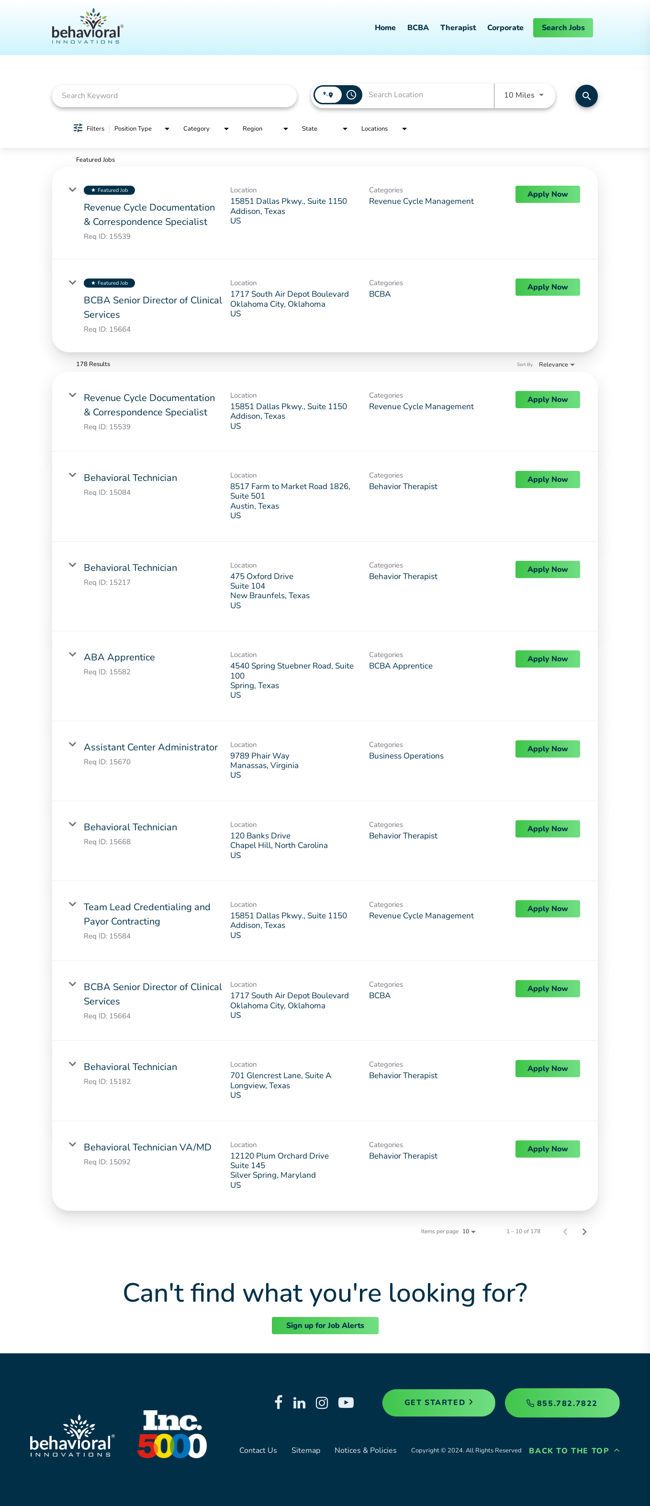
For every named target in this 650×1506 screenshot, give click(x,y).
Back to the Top (574, 1451)
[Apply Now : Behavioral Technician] (548, 479)
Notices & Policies (366, 1450)
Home (385, 27)
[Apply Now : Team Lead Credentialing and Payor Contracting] (548, 908)
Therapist (458, 27)
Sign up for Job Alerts (325, 1325)
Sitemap (305, 1450)
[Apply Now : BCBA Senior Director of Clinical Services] (548, 287)
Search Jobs (563, 27)
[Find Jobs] (586, 96)
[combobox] (174, 96)
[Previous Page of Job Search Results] (565, 1231)
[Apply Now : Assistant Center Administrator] (548, 749)
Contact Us (258, 1450)
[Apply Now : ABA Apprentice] (548, 659)
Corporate (505, 27)
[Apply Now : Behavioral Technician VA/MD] (548, 1149)
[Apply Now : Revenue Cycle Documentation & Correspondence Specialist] (548, 194)
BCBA (418, 27)
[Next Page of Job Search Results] (584, 1231)
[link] (325, 213)
